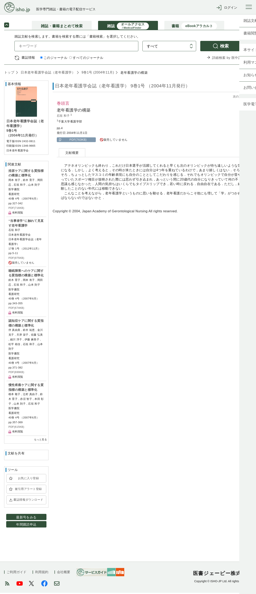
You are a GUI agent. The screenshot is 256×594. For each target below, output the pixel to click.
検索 (224, 47)
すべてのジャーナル (86, 59)
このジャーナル (53, 59)
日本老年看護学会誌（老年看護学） (47, 73)
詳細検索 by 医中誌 (227, 59)
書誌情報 (28, 59)
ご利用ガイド (16, 573)
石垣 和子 (64, 117)
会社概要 (63, 573)
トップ (9, 73)
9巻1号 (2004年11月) (97, 73)
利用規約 (41, 573)
